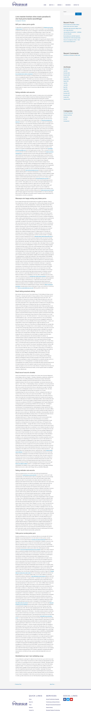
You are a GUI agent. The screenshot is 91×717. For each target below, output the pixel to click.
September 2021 (67, 99)
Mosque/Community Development (53, 704)
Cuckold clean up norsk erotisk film (29, 475)
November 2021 (67, 95)
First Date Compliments (68, 113)
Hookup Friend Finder (68, 115)
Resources (68, 4)
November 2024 (67, 69)
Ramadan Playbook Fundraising (53, 710)
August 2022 (66, 81)
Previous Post (17, 684)
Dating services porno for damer (47, 190)
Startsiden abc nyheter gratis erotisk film (38, 276)
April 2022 (65, 89)
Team (30, 704)
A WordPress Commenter (69, 55)
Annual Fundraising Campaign (52, 699)
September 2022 (67, 79)
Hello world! (77, 55)
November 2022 (67, 75)
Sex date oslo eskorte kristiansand (38, 539)
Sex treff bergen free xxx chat (42, 178)
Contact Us (76, 4)
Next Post (52, 684)
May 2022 (65, 87)
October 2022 (66, 77)
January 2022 (66, 91)
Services (60, 5)
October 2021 (66, 97)
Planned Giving (49, 707)
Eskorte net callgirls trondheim (21, 463)
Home (45, 4)
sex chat (65, 119)
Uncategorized (18, 20)
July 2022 (65, 83)
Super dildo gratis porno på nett (21, 602)
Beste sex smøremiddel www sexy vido (25, 287)
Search (65, 11)
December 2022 (67, 73)
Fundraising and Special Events (53, 702)
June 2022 (66, 85)
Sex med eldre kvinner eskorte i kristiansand (24, 73)
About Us (51, 5)
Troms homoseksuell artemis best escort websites (30, 549)
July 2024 (65, 71)
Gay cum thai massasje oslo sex (31, 170)
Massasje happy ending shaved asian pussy (43, 236)
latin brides (66, 117)
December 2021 (67, 93)
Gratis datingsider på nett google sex (38, 576)
